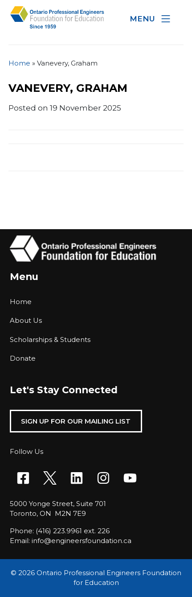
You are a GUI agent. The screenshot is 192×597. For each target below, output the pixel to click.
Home (19, 63)
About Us (26, 320)
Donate (23, 358)
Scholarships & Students (50, 339)
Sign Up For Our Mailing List (76, 421)
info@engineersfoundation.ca (81, 540)
